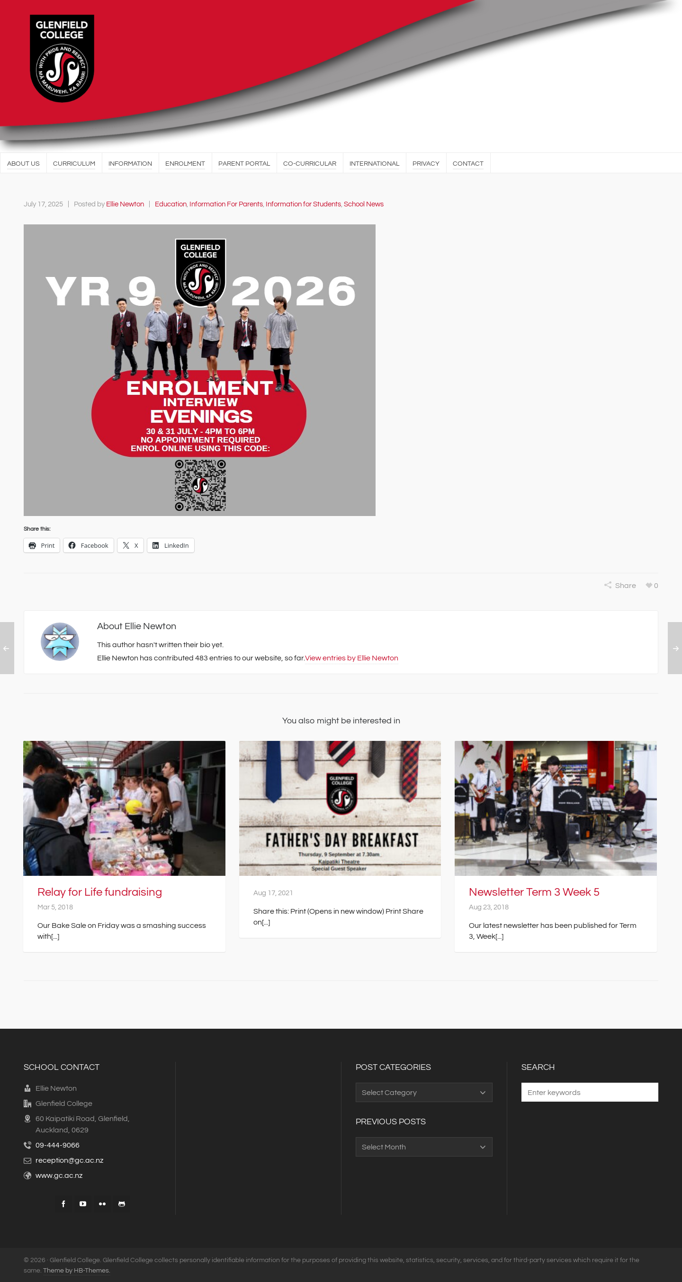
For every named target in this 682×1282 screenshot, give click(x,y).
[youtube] (82, 1202)
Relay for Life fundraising (99, 891)
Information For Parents (226, 204)
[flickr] (102, 1202)
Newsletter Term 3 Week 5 (534, 891)
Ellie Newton (125, 204)
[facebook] (63, 1202)
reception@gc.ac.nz (69, 1159)
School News (364, 204)
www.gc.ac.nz (59, 1174)
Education (171, 204)
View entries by (351, 655)
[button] (646, 1091)
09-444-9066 (58, 1144)
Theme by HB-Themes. (76, 1269)
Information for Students (303, 204)
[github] (121, 1202)
